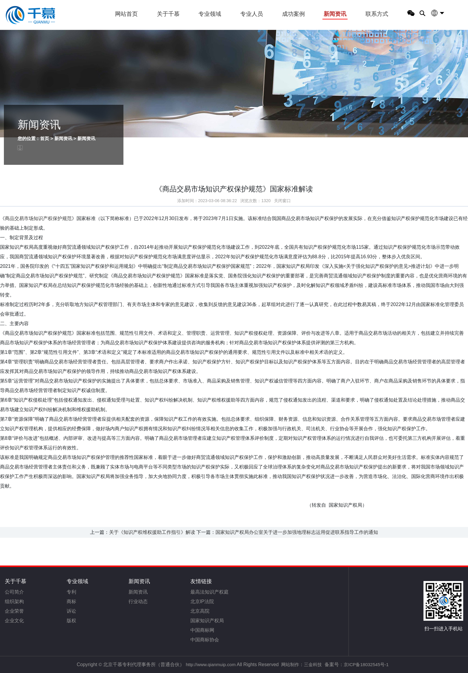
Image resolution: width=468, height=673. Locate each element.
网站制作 (290, 664)
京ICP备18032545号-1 (366, 664)
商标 (71, 601)
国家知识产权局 (207, 620)
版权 (71, 620)
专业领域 (209, 14)
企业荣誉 (14, 611)
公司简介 (14, 591)
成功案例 (293, 14)
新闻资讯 (335, 14)
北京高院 (199, 611)
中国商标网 (202, 630)
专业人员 (251, 14)
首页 (42, 138)
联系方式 (376, 14)
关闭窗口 (282, 202)
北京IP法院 (202, 601)
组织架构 (14, 601)
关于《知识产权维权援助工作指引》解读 (152, 532)
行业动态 (138, 601)
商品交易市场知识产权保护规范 (38, 220)
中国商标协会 (204, 639)
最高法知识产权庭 (209, 591)
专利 (71, 591)
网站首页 (126, 14)
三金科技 (313, 664)
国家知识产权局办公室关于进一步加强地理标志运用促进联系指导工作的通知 (296, 532)
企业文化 (14, 620)
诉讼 (71, 611)
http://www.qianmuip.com (211, 664)
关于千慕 (168, 14)
